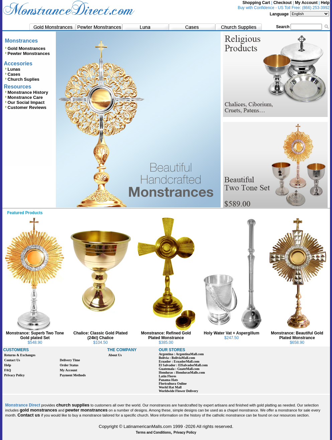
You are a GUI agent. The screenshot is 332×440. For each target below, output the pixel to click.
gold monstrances (38, 410)
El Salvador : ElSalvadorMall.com (183, 365)
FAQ (7, 370)
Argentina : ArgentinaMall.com (181, 354)
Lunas (12, 69)
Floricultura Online (173, 383)
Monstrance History (28, 92)
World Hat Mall (170, 387)
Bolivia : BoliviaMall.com (177, 358)
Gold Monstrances (24, 48)
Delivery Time (70, 360)
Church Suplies (21, 79)
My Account (306, 2)
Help (325, 2)
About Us (115, 355)
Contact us (29, 415)
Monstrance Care (25, 97)
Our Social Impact (26, 102)
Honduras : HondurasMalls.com (182, 372)
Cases (12, 74)
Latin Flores (167, 376)
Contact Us (12, 360)
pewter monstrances (86, 410)
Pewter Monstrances (27, 53)
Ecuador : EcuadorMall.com (179, 361)
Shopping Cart (256, 2)
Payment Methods (73, 375)
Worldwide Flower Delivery (178, 391)
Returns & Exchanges (19, 355)
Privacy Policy (14, 375)
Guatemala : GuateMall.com (179, 369)
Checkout (282, 2)
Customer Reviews (27, 107)
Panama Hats (168, 380)
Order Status (69, 365)
